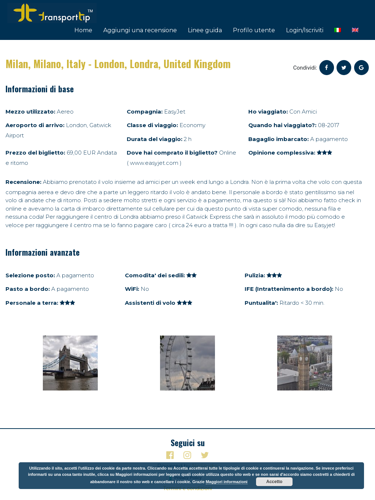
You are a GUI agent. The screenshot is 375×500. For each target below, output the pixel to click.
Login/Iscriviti (304, 30)
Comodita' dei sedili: (155, 275)
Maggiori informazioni (227, 481)
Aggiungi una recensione (140, 30)
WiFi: (132, 288)
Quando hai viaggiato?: (282, 125)
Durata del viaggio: (154, 139)
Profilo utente (254, 30)
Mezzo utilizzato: (30, 111)
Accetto (274, 481)
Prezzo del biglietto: (35, 152)
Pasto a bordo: (27, 288)
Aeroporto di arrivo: (34, 125)
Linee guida (205, 30)
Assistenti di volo (150, 302)
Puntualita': (261, 302)
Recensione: (23, 181)
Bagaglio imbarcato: (278, 139)
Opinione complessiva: (281, 152)
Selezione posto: (30, 275)
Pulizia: (255, 275)
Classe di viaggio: (152, 125)
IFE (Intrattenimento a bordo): (289, 288)
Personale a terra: (31, 302)
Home (83, 30)
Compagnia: (145, 111)
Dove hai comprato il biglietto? (172, 152)
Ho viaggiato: (268, 111)
